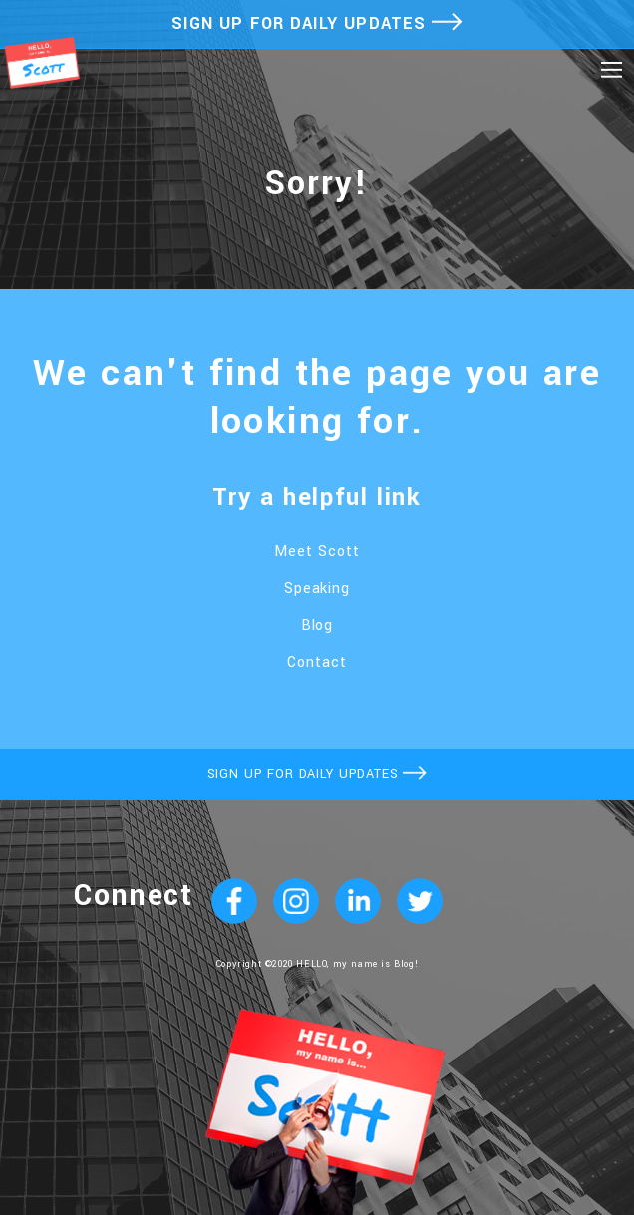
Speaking (317, 588)
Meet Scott (317, 551)
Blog (317, 625)
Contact (317, 662)
